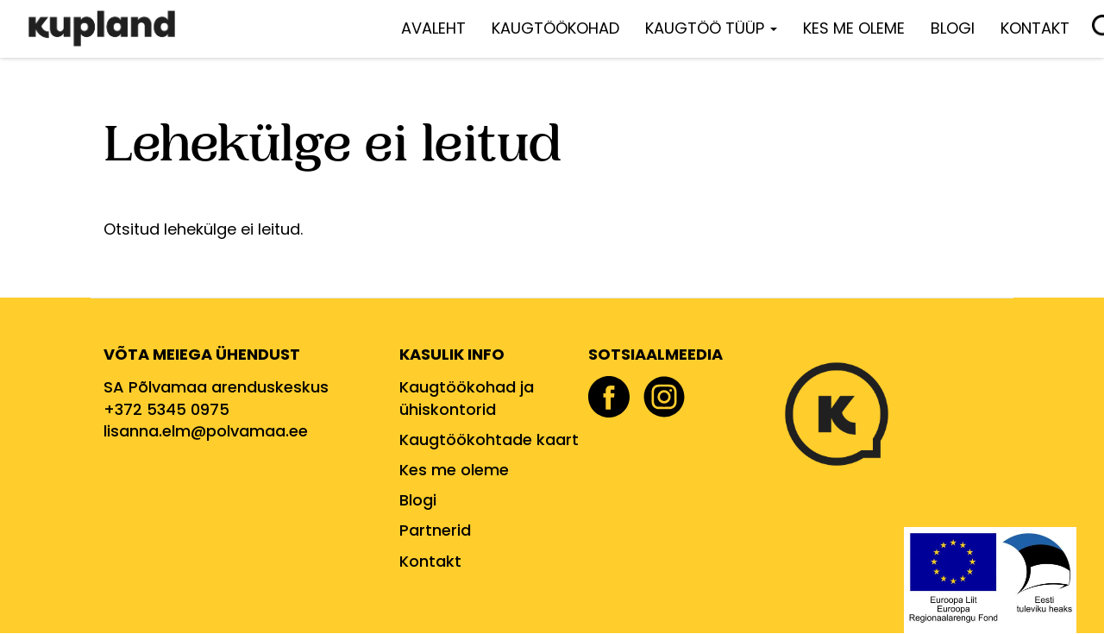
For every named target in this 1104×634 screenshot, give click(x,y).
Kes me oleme (854, 28)
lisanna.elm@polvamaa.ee (206, 431)
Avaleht (433, 28)
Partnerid (435, 530)
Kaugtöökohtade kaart (489, 439)
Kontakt (1035, 28)
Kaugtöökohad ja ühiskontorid (466, 397)
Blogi (953, 28)
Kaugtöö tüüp (711, 28)
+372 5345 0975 (166, 409)
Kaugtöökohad (555, 28)
